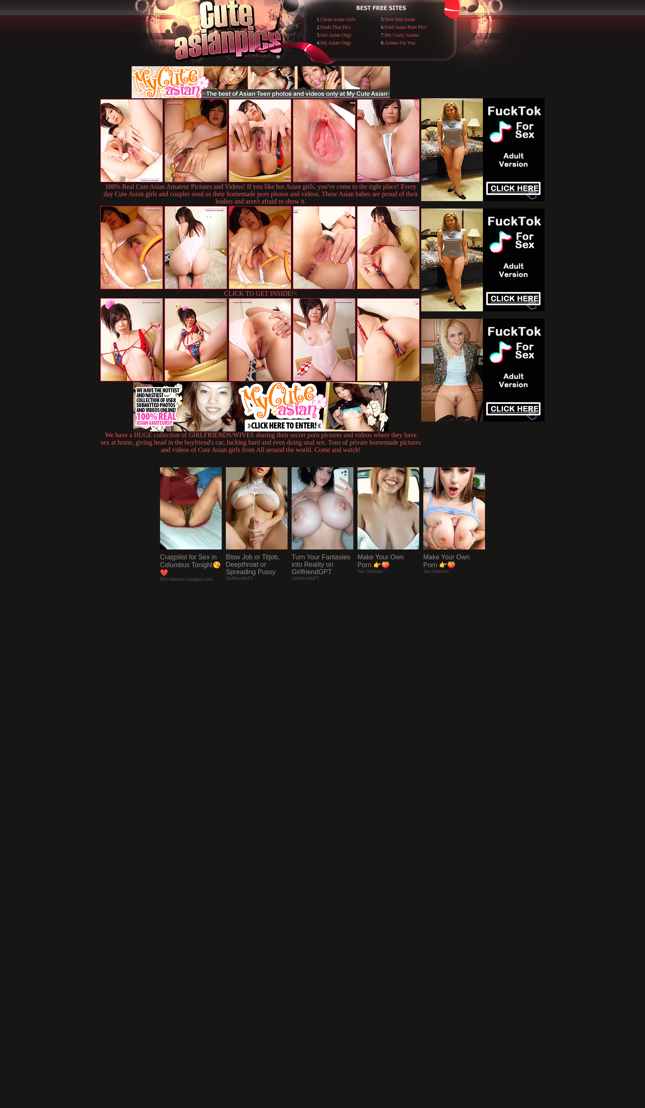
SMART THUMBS (337, 939)
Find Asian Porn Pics (405, 27)
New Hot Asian (400, 19)
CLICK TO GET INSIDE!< (260, 293)
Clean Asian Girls (337, 19)
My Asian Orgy (335, 43)
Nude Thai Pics (335, 27)
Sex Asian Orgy (336, 35)
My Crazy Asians (402, 35)
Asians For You (400, 43)
